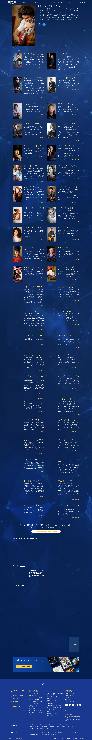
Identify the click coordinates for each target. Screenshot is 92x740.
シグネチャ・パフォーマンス (34, 714)
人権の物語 (49, 711)
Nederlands (52, 726)
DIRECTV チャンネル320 (70, 693)
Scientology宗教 (45, 734)
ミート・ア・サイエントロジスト (35, 697)
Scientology (32, 732)
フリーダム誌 (53, 734)
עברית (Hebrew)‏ (76, 724)
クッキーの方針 (62, 738)
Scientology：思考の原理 (34, 718)
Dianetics (66, 732)
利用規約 (54, 738)
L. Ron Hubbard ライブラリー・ (35, 706)
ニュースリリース (14, 709)
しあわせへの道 (50, 703)
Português (63, 726)
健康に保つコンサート (51, 698)
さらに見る (41, 67)
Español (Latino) (57, 724)
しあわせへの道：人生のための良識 (54, 705)
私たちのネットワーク (25, 2)
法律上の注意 (82, 738)
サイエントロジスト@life (34, 716)
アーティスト (17, 51)
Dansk (36, 724)
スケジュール (46, 2)
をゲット (59, 2)
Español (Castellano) (67, 724)
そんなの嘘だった (50, 709)
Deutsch (41, 724)
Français (46, 728)
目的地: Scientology (33, 695)
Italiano (36, 726)
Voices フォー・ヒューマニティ (35, 699)
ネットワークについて (15, 698)
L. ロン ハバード (50, 732)
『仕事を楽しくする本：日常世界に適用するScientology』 (55, 694)
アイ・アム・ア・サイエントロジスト (36, 710)
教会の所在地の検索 (58, 732)
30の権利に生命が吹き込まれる (53, 713)
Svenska (31, 728)
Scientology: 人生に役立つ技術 (53, 696)
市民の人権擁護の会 (51, 715)
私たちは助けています (74, 732)
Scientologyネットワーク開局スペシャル (18, 696)
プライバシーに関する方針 (72, 738)
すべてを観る (74, 644)
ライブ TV (40, 2)
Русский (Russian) (71, 726)
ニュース (53, 2)
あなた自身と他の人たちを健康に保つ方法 (55, 701)
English (31, 724)
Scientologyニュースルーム (35, 734)
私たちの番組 (34, 2)
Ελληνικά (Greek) (49, 724)
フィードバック (70, 710)
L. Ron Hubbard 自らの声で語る (35, 701)
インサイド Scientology (33, 693)
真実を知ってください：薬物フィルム (54, 707)
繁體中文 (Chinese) (39, 728)
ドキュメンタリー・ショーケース (35, 712)
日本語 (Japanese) (43, 726)
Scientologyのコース (41, 732)
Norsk (57, 726)
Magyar (31, 726)
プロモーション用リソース (16, 711)
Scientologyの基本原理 (33, 703)
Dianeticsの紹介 (32, 708)
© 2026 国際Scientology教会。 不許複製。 (14, 738)
